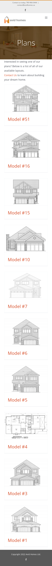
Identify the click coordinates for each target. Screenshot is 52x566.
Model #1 (17, 540)
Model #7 (17, 306)
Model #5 (17, 400)
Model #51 (19, 119)
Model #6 (17, 353)
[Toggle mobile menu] (46, 17)
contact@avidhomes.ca (26, 5)
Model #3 (17, 493)
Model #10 (19, 259)
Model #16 (19, 166)
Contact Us (10, 75)
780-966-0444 (31, 2)
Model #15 (19, 213)
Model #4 (17, 447)
